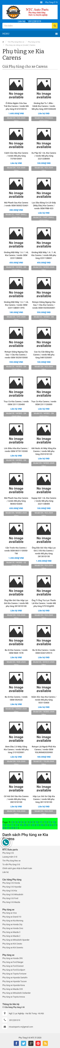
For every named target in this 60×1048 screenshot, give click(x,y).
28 (3, 828)
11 (41, 822)
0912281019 (34, 21)
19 (20, 825)
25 (46, 825)
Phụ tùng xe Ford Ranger (12, 962)
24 (42, 825)
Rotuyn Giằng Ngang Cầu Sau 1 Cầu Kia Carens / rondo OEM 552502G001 (43, 305)
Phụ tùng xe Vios (9, 913)
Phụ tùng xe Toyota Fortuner (14, 974)
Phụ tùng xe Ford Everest (13, 966)
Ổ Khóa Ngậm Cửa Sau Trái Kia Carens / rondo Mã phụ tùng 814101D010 (16, 106)
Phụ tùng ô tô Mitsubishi (12, 894)
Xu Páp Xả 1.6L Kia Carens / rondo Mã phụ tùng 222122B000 (44, 156)
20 (25, 825)
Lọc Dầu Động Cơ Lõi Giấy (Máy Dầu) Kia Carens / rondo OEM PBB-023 (44, 205)
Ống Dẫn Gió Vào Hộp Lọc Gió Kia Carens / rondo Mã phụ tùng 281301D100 (16, 603)
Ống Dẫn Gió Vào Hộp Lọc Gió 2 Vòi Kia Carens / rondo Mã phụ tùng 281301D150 (44, 552)
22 (33, 825)
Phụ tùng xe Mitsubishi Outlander (16, 993)
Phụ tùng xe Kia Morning (12, 921)
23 (37, 825)
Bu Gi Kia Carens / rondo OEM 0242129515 (43, 651)
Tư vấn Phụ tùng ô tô (11, 864)
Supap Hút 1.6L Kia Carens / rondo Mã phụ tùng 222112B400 (43, 501)
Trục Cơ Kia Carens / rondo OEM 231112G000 (43, 403)
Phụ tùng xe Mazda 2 (11, 936)
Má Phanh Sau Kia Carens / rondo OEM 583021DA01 (16, 204)
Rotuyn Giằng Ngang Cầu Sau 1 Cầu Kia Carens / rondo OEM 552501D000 (16, 355)
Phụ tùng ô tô (51, 2)
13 (49, 822)
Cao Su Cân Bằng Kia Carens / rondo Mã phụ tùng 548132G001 (43, 355)
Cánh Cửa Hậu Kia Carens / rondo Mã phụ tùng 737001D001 (16, 156)
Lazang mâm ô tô (9, 857)
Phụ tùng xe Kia (34, 42)
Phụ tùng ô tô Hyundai (11, 887)
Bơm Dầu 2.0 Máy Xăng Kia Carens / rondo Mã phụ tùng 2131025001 (16, 749)
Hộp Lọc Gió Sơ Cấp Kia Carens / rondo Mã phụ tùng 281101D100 (44, 799)
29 (8, 828)
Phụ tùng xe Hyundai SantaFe (14, 977)
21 (29, 825)
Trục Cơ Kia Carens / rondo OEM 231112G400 (16, 403)
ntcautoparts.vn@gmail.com (21, 1027)
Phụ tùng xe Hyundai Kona (13, 985)
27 (54, 825)
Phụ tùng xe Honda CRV (12, 958)
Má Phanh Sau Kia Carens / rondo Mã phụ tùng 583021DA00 (16, 501)
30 (12, 828)
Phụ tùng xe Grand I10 (11, 917)
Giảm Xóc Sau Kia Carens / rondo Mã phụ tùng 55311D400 (43, 700)
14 (53, 822)
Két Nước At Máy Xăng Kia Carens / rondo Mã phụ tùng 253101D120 (44, 451)
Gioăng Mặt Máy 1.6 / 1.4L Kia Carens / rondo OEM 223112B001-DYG (16, 305)
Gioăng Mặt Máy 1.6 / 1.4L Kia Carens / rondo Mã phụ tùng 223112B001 (43, 255)
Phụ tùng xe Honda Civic (12, 928)
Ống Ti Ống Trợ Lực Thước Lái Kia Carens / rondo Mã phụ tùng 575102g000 (44, 603)
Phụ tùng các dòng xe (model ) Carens (20, 45)
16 (8, 825)
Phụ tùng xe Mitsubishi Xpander (15, 940)
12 (45, 822)
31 (16, 828)
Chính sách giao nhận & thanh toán (17, 868)
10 (36, 822)
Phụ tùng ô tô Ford (10, 898)
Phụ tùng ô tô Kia (9, 891)
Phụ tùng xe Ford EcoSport (13, 970)
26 (50, 825)
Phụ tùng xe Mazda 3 (11, 932)
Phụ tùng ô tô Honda (11, 883)
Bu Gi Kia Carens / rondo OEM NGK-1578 (16, 651)
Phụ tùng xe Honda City (12, 924)
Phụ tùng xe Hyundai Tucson (14, 981)
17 (12, 825)
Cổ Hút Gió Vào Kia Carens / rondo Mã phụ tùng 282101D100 (16, 799)
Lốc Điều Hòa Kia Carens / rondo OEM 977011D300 (16, 449)
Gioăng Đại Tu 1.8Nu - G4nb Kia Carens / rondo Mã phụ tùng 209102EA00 (44, 106)
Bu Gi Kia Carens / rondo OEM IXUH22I (16, 698)
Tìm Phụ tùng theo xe (16, 42)
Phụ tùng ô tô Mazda (11, 902)
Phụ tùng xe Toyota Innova (13, 997)
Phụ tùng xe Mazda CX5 (12, 989)
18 (16, 825)
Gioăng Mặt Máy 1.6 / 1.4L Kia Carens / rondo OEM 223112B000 (16, 255)
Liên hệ (5, 872)
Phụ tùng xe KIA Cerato (12, 944)
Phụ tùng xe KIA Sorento (12, 947)
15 (3, 825)
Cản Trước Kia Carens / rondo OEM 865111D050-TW (16, 551)
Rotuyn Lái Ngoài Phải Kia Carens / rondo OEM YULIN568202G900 (44, 749)
